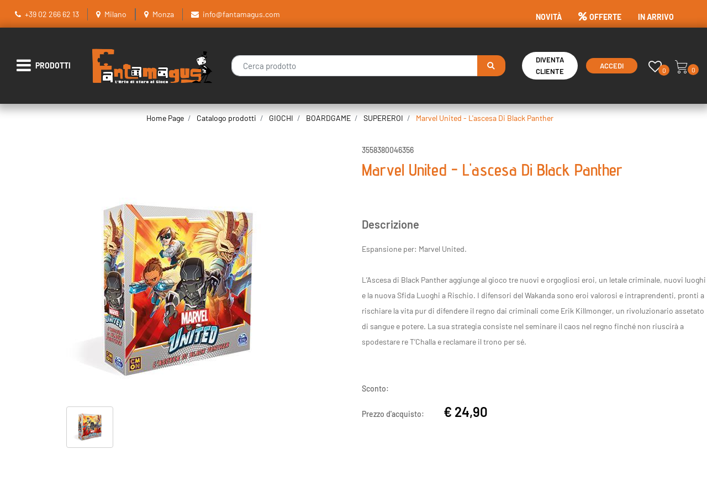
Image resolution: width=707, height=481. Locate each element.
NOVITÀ (549, 17)
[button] (491, 65)
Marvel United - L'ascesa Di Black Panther (484, 118)
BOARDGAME (328, 118)
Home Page (165, 118)
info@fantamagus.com (241, 14)
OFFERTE (599, 17)
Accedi (612, 65)
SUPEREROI (383, 118)
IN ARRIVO (656, 17)
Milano (115, 14)
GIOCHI (281, 118)
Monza (163, 14)
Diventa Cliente (550, 65)
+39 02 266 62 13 (52, 14)
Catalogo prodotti (226, 118)
